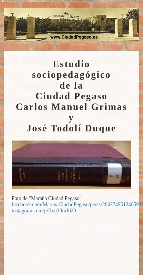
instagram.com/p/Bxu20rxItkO (44, 211)
